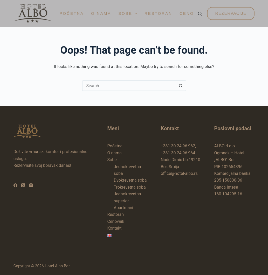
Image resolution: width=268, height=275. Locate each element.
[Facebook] (15, 185)
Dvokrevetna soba (130, 180)
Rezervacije (230, 13)
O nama (101, 13)
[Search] (200, 14)
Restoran (158, 13)
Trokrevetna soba (130, 187)
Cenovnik (115, 221)
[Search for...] (129, 85)
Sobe (128, 13)
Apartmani (123, 207)
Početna (72, 13)
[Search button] (181, 85)
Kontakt (114, 228)
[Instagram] (31, 185)
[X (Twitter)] (23, 185)
